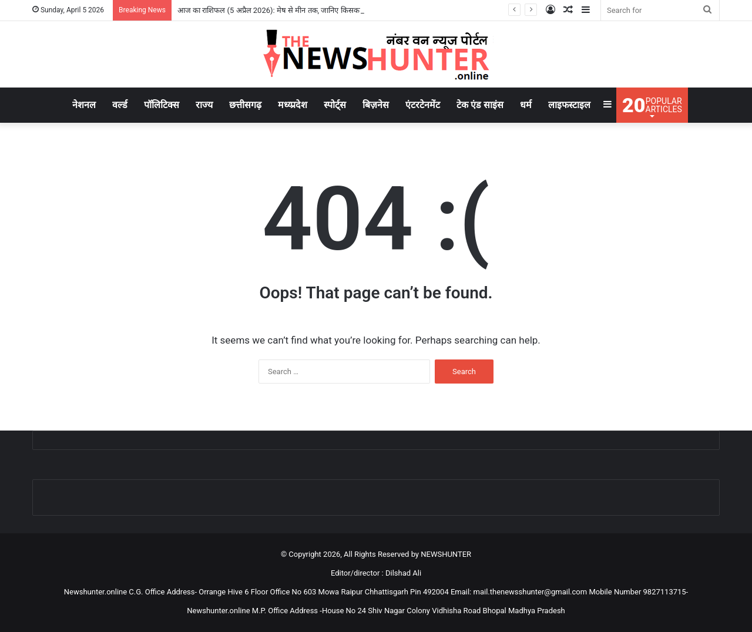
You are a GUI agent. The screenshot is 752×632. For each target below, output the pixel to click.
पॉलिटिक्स (161, 104)
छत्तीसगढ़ (245, 104)
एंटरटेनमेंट (422, 104)
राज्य (204, 104)
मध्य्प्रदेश (292, 104)
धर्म (526, 104)
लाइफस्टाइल (569, 104)
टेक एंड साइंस (479, 104)
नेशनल (84, 104)
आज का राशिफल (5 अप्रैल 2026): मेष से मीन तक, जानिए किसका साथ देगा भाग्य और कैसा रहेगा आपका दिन (327, 10)
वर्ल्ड (119, 104)
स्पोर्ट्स (335, 104)
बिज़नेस (375, 104)
